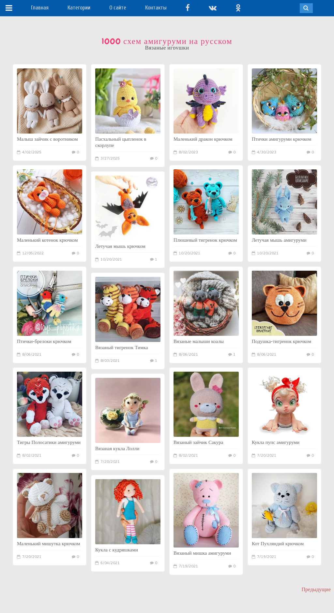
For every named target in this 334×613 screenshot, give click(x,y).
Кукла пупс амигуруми (275, 442)
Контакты (156, 8)
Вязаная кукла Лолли (117, 448)
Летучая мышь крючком (120, 246)
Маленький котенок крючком (47, 240)
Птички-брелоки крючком (44, 341)
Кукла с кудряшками (116, 550)
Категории (79, 8)
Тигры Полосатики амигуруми (49, 442)
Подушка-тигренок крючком (281, 341)
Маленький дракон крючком (203, 139)
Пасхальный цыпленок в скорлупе (120, 142)
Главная (40, 8)
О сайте (117, 8)
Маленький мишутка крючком (48, 544)
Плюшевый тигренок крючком (205, 240)
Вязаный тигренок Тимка (121, 347)
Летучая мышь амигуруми (279, 240)
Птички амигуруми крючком (281, 139)
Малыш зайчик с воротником (47, 139)
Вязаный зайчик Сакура (198, 442)
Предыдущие (316, 589)
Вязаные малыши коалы (199, 341)
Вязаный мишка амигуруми (202, 553)
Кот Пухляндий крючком (278, 544)
